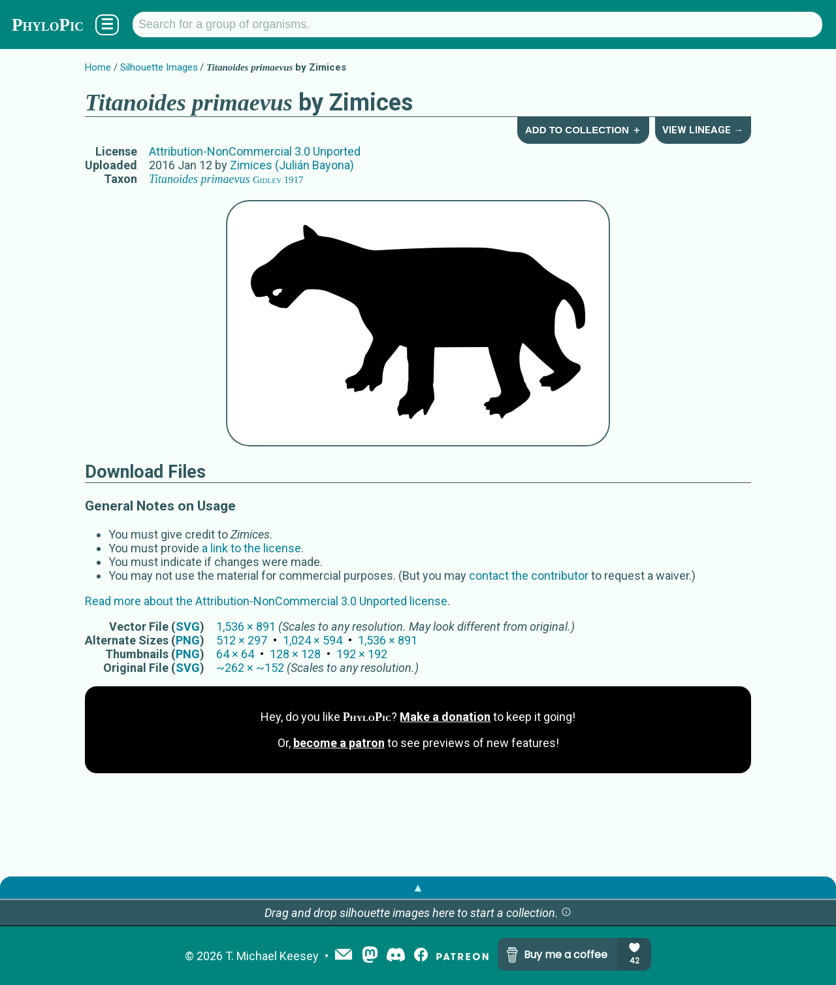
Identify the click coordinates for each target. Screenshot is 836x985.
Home (98, 67)
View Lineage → (702, 130)
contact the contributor (528, 575)
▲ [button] (418, 887)
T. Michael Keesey (272, 956)
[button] (566, 913)
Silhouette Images (159, 67)
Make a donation (445, 717)
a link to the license (251, 548)
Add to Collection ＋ (583, 129)
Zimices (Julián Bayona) (292, 165)
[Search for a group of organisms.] (477, 24)
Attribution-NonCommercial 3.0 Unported (255, 151)
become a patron (339, 743)
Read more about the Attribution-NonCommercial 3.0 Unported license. (267, 601)
